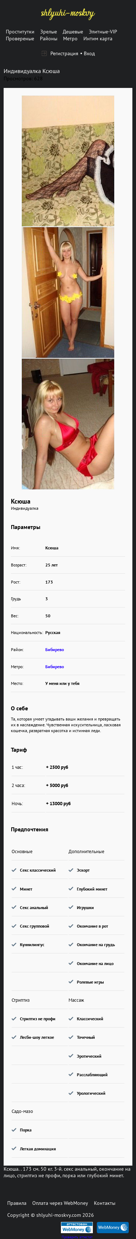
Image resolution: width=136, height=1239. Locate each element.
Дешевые (73, 31)
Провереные (20, 38)
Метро (70, 38)
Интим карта (97, 38)
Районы (48, 38)
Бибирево (54, 649)
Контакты (104, 1203)
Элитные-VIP (103, 31)
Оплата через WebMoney (60, 1203)
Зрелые (48, 31)
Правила (16, 1203)
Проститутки (20, 31)
